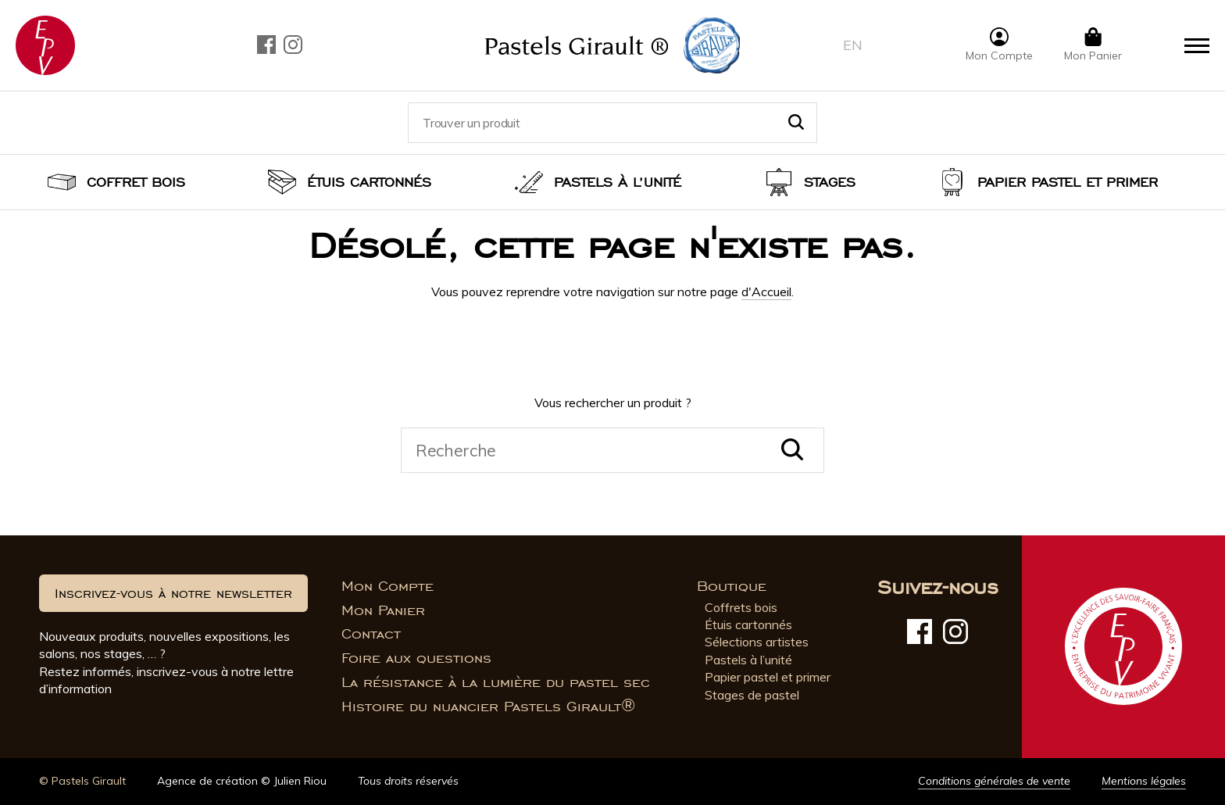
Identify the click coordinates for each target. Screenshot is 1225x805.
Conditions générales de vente (994, 781)
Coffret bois (136, 182)
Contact (371, 633)
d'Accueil (766, 291)
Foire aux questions (416, 658)
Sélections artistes (757, 641)
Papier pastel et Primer (1067, 182)
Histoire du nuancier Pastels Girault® (488, 706)
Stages (829, 182)
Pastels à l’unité (617, 182)
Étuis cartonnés (369, 182)
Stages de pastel (752, 695)
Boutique (731, 586)
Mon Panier (383, 610)
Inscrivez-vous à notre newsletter (173, 593)
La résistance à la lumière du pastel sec (495, 682)
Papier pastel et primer (767, 677)
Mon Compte (387, 586)
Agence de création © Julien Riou (242, 781)
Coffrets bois (741, 607)
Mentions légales (1144, 781)
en (852, 45)
